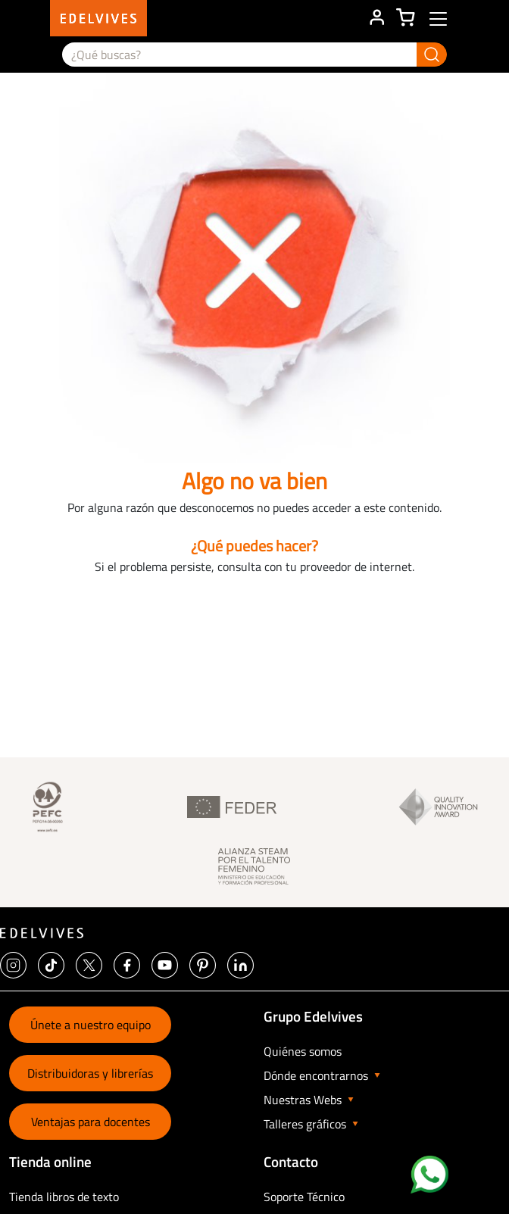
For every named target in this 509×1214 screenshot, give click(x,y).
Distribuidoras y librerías (90, 1073)
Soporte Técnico (304, 1196)
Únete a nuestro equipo (90, 1025)
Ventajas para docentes (90, 1122)
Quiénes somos (303, 1051)
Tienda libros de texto (64, 1196)
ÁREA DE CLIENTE (376, 18)
